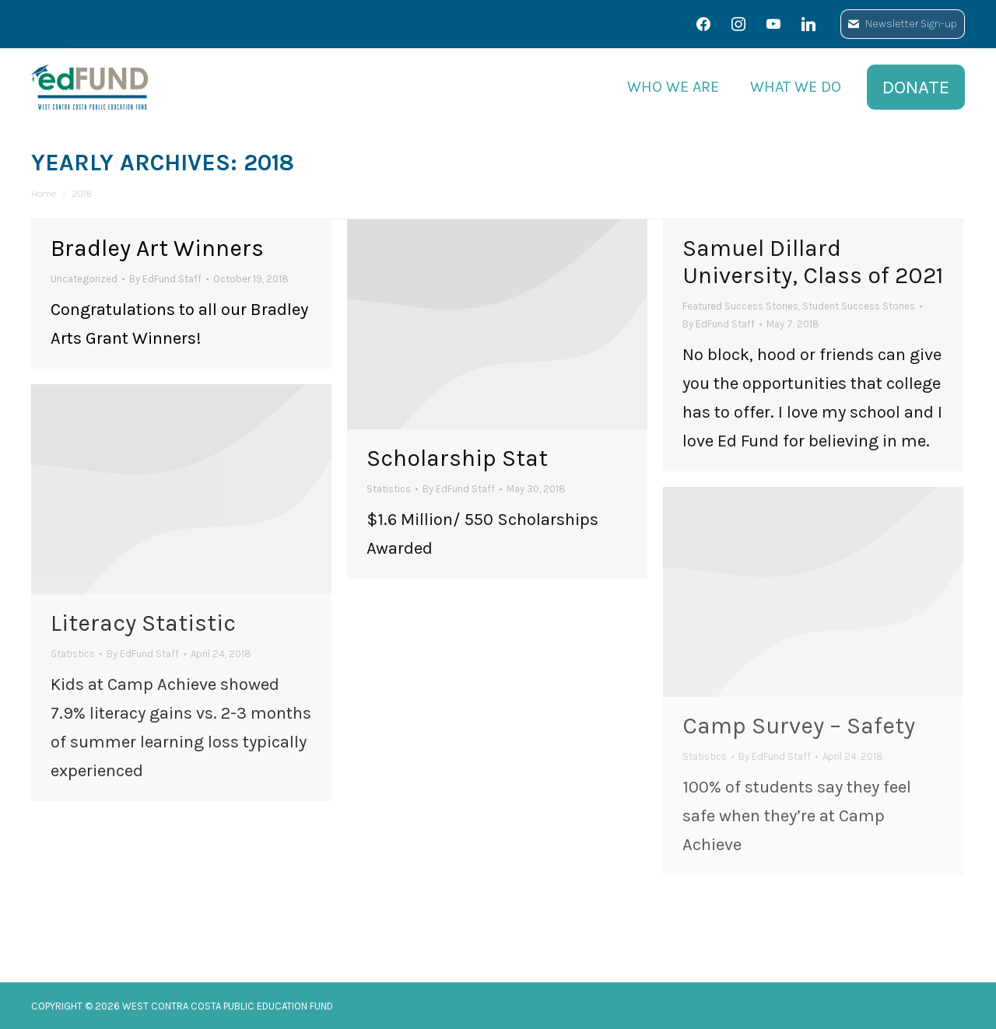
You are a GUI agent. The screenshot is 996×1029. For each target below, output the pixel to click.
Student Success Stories (858, 306)
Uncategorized (84, 279)
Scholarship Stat (457, 458)
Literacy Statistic (143, 623)
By (165, 279)
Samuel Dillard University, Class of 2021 (812, 261)
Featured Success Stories (740, 306)
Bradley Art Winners (157, 248)
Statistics (388, 489)
